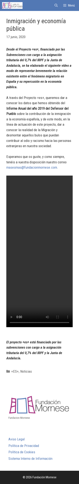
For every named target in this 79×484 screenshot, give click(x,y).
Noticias (26, 371)
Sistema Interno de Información (30, 458)
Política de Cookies (21, 452)
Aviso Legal (16, 439)
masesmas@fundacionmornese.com (31, 167)
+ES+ (15, 371)
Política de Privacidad (23, 446)
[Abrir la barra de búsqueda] (56, 5)
